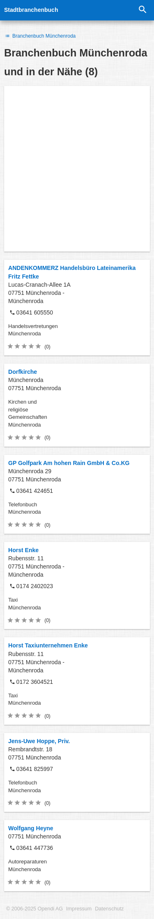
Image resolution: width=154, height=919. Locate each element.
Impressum (79, 909)
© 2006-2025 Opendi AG (34, 909)
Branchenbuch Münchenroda (40, 36)
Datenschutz (109, 909)
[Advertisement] (77, 168)
